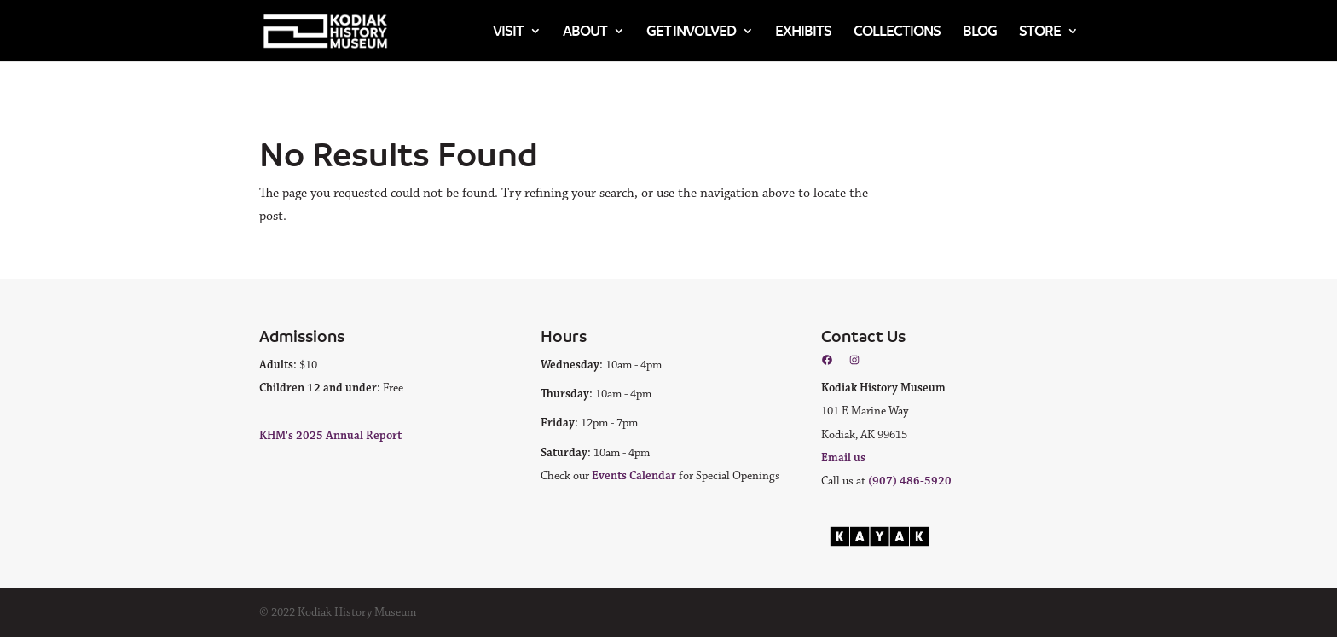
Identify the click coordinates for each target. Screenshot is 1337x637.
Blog (980, 30)
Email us (843, 458)
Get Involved (691, 30)
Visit (508, 30)
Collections (897, 30)
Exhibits (803, 30)
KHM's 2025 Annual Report (330, 435)
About (585, 30)
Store (1040, 30)
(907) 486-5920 (910, 481)
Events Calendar (634, 476)
